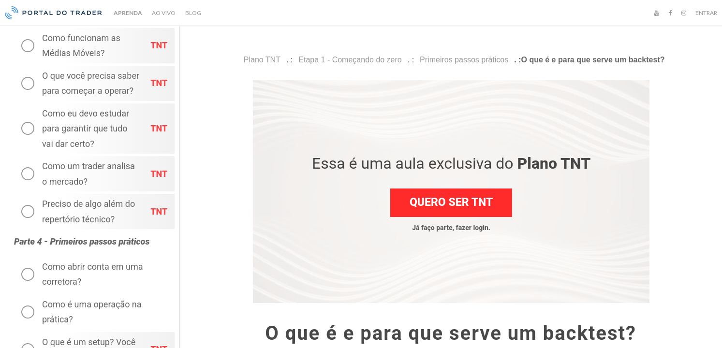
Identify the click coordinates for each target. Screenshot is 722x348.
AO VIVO (164, 12)
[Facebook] (670, 13)
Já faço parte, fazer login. (451, 228)
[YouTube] (656, 13)
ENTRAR (706, 12)
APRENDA (128, 12)
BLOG (193, 12)
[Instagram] (684, 13)
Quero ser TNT (451, 202)
